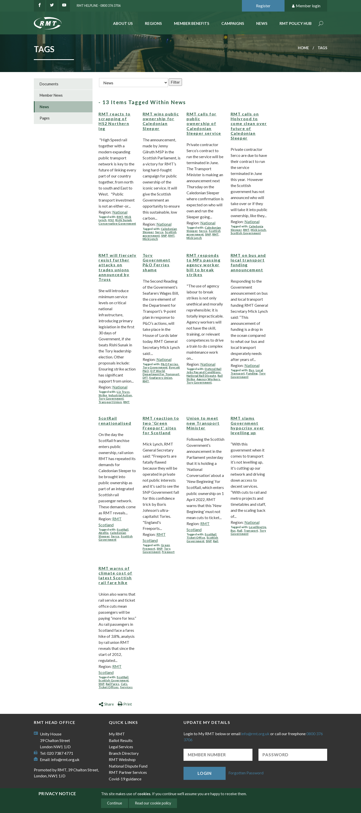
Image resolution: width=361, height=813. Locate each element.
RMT (120, 216)
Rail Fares (112, 683)
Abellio (104, 532)
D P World (157, 370)
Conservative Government (117, 223)
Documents (49, 84)
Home (303, 48)
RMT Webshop (122, 759)
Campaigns (232, 23)
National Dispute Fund (128, 766)
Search (321, 24)
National (119, 212)
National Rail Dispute (201, 375)
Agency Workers (208, 379)
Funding (251, 373)
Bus (251, 370)
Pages (45, 118)
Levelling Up (257, 527)
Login (205, 773)
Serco (159, 232)
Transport (251, 530)
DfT (145, 377)
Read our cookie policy (153, 803)
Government (151, 551)
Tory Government (111, 398)
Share (106, 704)
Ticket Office (196, 537)
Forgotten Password (245, 772)
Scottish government (160, 233)
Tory (167, 548)
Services (126, 687)
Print (125, 704)
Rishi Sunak (123, 220)
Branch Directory (124, 753)
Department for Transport (161, 374)
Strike (103, 395)
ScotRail (122, 529)
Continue (114, 803)
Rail (215, 541)
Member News (51, 95)
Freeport (168, 551)
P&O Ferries (169, 364)
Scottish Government (246, 233)
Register (263, 5)
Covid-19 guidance (125, 778)
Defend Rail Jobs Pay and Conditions (204, 370)
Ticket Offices (109, 687)
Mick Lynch (150, 238)
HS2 (111, 220)
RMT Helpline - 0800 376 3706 (99, 6)
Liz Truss (123, 391)
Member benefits (191, 23)
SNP (164, 235)
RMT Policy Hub (296, 23)
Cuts (124, 683)
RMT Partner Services (128, 772)
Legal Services (121, 746)
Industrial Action (120, 395)
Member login (306, 6)
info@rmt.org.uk (65, 759)
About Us (123, 23)
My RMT (117, 733)
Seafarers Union (160, 377)
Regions (153, 23)
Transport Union (110, 402)
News (261, 23)
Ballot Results (121, 740)
